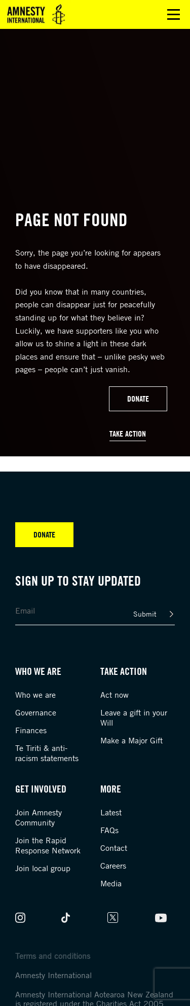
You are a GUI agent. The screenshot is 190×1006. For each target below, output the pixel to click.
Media (111, 883)
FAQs (109, 830)
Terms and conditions (52, 955)
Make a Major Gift (131, 740)
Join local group (42, 868)
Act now (114, 695)
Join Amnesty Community (38, 817)
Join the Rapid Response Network (48, 845)
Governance (35, 712)
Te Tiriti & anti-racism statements (47, 753)
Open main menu (173, 14)
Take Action (127, 433)
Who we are (35, 695)
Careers (113, 865)
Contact (113, 848)
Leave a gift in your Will (133, 717)
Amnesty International (53, 975)
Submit (145, 613)
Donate (138, 398)
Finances (31, 730)
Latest (111, 812)
